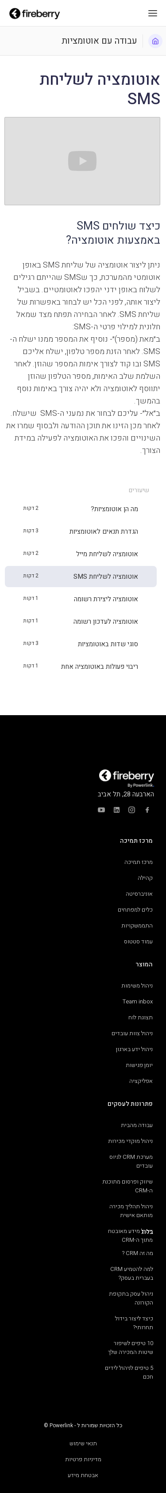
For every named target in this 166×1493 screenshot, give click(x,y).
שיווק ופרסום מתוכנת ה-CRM (127, 1186)
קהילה (145, 878)
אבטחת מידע (83, 1475)
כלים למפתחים (135, 909)
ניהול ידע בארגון (134, 1049)
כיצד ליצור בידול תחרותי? (134, 1322)
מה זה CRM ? (137, 1253)
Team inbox (138, 1001)
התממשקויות (137, 925)
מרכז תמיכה (138, 862)
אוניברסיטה (139, 894)
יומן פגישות (139, 1065)
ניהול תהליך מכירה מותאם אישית (131, 1210)
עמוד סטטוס (138, 941)
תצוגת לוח (140, 1017)
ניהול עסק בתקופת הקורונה (131, 1298)
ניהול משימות (137, 985)
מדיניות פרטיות (83, 1459)
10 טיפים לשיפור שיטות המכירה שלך (130, 1347)
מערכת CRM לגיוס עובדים (131, 1161)
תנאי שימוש (83, 1443)
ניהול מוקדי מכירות (130, 1141)
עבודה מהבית (137, 1125)
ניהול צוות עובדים (132, 1033)
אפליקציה (141, 1081)
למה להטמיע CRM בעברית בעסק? (131, 1273)
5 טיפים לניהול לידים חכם (129, 1372)
